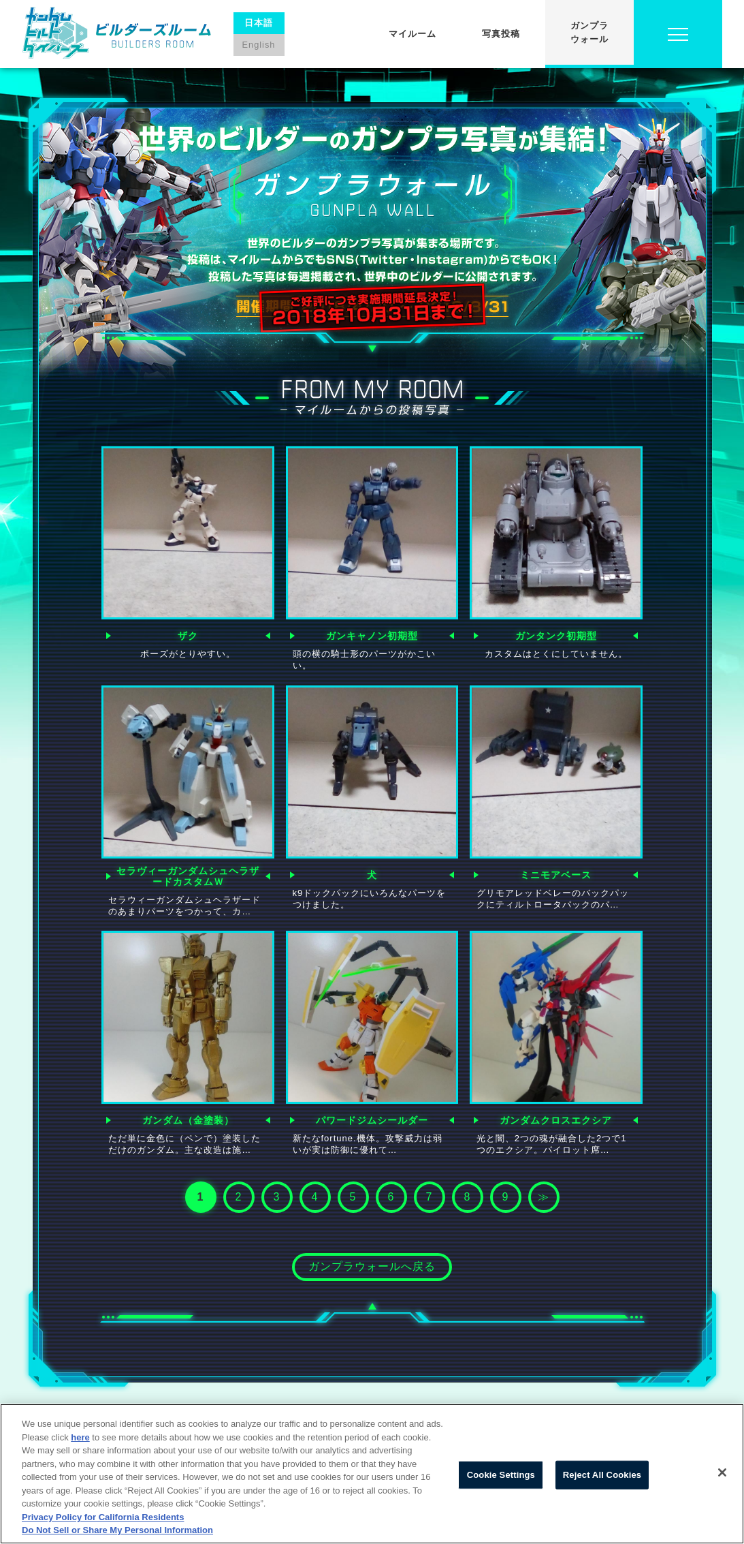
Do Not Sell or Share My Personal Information (117, 1530)
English (259, 45)
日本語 (258, 23)
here (80, 1437)
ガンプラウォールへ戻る (372, 1266)
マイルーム (412, 34)
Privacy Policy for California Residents (103, 1517)
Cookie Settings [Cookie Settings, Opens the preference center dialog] (501, 1475)
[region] (372, 1474)
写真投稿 (501, 34)
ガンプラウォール (589, 32)
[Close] (722, 1472)
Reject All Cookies (602, 1475)
